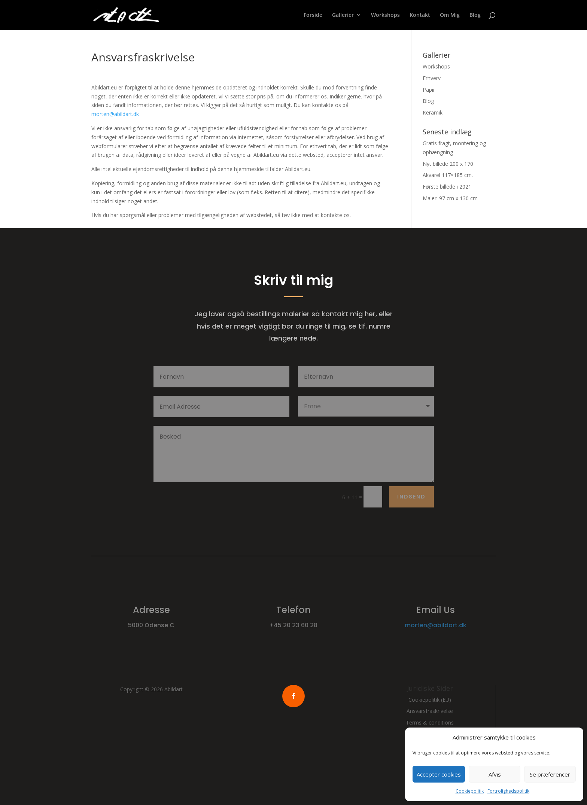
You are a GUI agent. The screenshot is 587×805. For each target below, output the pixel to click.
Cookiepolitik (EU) (429, 699)
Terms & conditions (430, 722)
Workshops (385, 15)
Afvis (495, 774)
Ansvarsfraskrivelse (430, 710)
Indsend (411, 496)
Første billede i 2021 (447, 186)
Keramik (432, 112)
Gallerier (343, 15)
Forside (313, 15)
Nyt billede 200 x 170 (448, 163)
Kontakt (420, 15)
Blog (475, 15)
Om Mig (450, 15)
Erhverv (432, 78)
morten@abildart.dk (115, 114)
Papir (429, 89)
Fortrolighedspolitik (508, 791)
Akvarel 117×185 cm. (448, 175)
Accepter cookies (439, 774)
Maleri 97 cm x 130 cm (450, 198)
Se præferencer (550, 774)
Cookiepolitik (470, 791)
